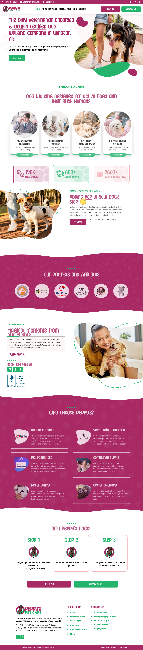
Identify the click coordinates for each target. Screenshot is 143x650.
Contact (82, 9)
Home (37, 9)
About (45, 9)
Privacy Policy (50, 647)
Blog (75, 9)
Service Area (65, 9)
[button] (130, 2)
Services (53, 9)
